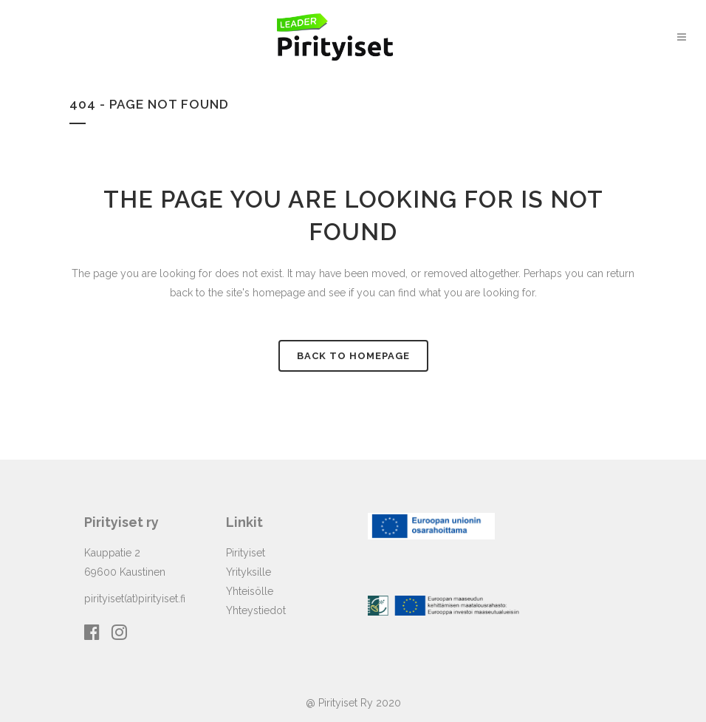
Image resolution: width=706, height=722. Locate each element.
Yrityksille (248, 572)
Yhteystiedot (256, 610)
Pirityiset (245, 553)
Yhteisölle (249, 591)
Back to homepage (353, 355)
